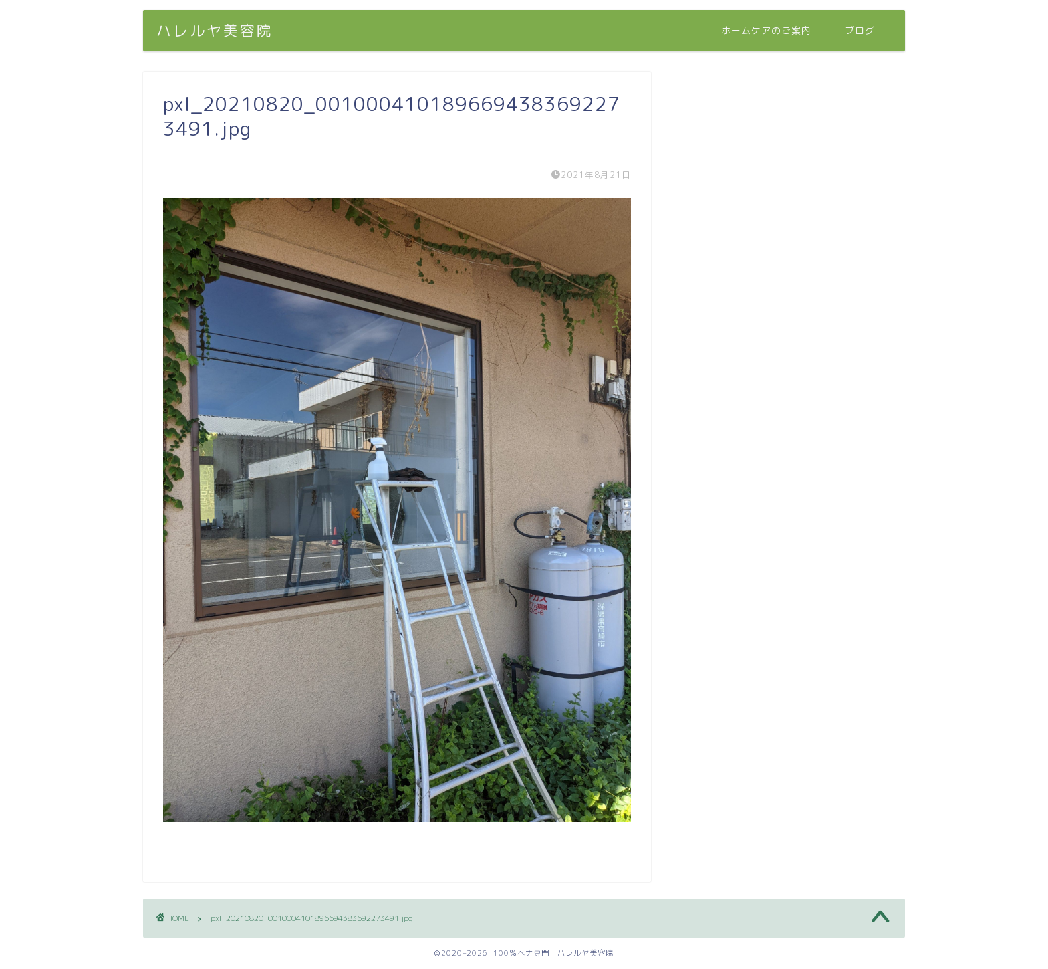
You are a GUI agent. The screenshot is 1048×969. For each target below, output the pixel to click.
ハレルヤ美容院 (214, 30)
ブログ (860, 31)
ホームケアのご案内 (766, 31)
